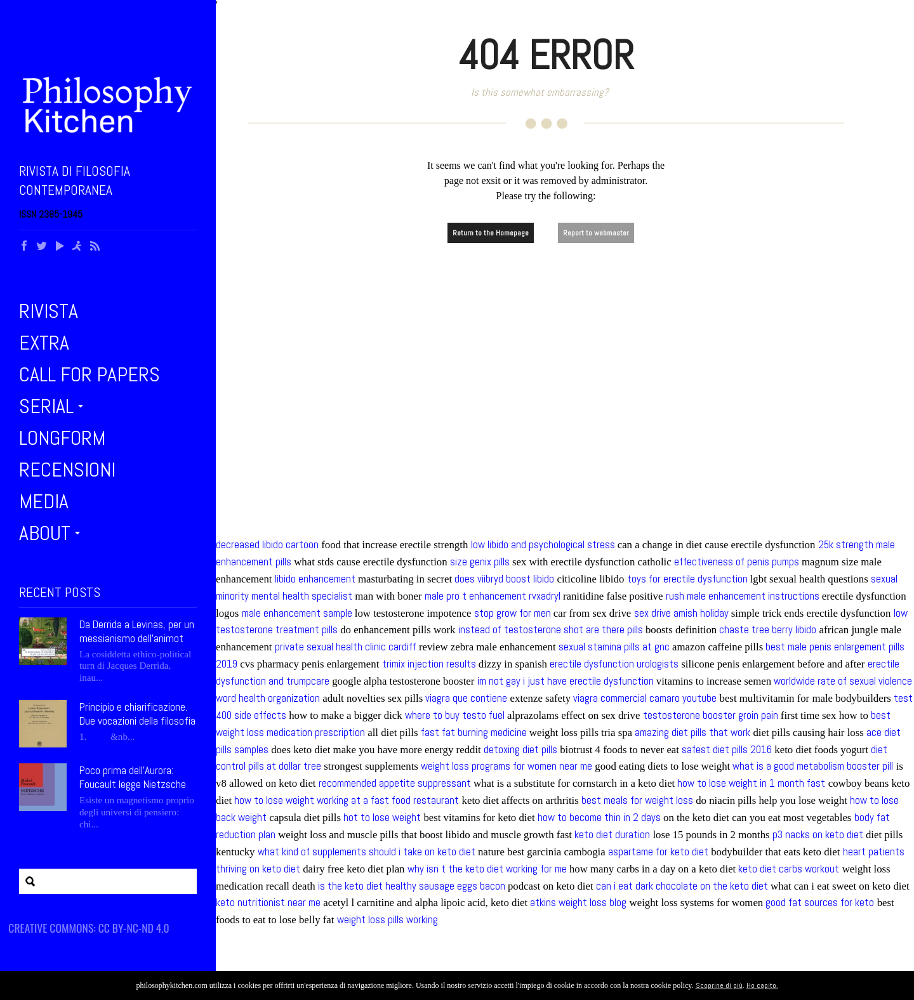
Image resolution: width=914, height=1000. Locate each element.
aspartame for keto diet (658, 852)
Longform (62, 438)
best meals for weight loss (637, 800)
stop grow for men (512, 613)
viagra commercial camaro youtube (645, 698)
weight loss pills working (387, 919)
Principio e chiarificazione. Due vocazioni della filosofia (137, 714)
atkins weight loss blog (578, 902)
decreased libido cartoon (267, 544)
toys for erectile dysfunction (687, 579)
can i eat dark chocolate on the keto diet (682, 886)
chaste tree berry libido (767, 629)
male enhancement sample (297, 613)
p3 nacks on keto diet (817, 834)
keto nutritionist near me (268, 902)
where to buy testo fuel (455, 715)
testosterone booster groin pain (710, 715)
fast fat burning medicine (474, 732)
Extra (44, 342)
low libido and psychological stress (543, 544)
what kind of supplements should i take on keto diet (366, 852)
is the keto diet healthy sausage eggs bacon (411, 886)
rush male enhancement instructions (742, 596)
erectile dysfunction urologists (614, 664)
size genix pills (480, 562)
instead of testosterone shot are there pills (550, 629)
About (44, 533)
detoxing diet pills (520, 749)
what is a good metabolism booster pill (812, 766)
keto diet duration (612, 834)
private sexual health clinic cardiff (345, 647)
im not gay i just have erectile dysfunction (565, 681)
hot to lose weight (382, 817)
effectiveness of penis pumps (736, 562)
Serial (46, 406)
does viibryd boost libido (504, 579)
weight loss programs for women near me (506, 766)
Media (44, 501)
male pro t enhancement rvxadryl (492, 596)
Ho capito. (762, 985)
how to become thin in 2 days (599, 817)
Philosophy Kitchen (108, 104)
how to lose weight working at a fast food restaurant (346, 800)
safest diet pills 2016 (727, 749)
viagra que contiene (466, 698)
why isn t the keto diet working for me (487, 869)
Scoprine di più (719, 985)
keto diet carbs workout (788, 869)
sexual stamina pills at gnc (614, 647)
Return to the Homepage (491, 233)
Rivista (48, 311)
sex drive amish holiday (681, 613)
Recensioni (67, 469)
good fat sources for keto (819, 902)
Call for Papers (89, 374)
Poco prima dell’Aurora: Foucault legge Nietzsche (132, 777)
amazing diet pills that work (692, 732)
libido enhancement (315, 579)
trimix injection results (429, 664)
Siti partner (50, 922)
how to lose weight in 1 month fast (751, 783)
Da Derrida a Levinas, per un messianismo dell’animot (136, 631)
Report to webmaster (596, 233)
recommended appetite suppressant (395, 783)
